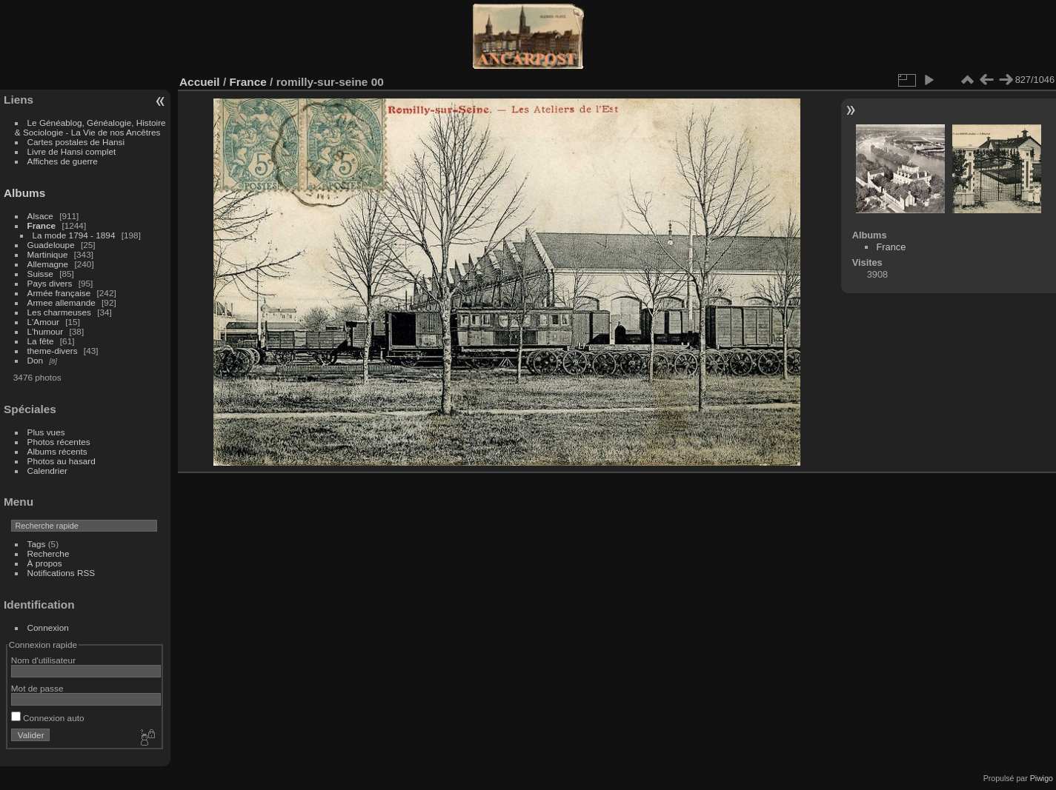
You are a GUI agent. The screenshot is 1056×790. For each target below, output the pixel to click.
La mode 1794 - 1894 (74, 235)
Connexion (48, 627)
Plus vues (46, 432)
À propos (44, 563)
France (41, 225)
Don (35, 360)
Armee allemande (61, 302)
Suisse (40, 273)
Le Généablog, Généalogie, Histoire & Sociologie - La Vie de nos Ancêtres (90, 127)
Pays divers (50, 283)
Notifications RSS (61, 573)
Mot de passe (37, 688)
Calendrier (47, 470)
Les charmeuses (59, 312)
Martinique (47, 254)
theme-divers (52, 350)
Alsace (40, 216)
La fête (40, 341)
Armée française (59, 293)
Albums (24, 193)
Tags (36, 544)
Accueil (199, 82)
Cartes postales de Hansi (75, 142)
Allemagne (48, 264)
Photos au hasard (61, 461)
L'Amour (43, 322)
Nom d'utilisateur (43, 660)
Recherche (48, 553)
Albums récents (57, 451)
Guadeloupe (51, 245)
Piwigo (1041, 778)
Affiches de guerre (62, 161)
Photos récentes (58, 441)
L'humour (45, 331)
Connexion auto (47, 718)
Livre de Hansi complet (71, 151)
